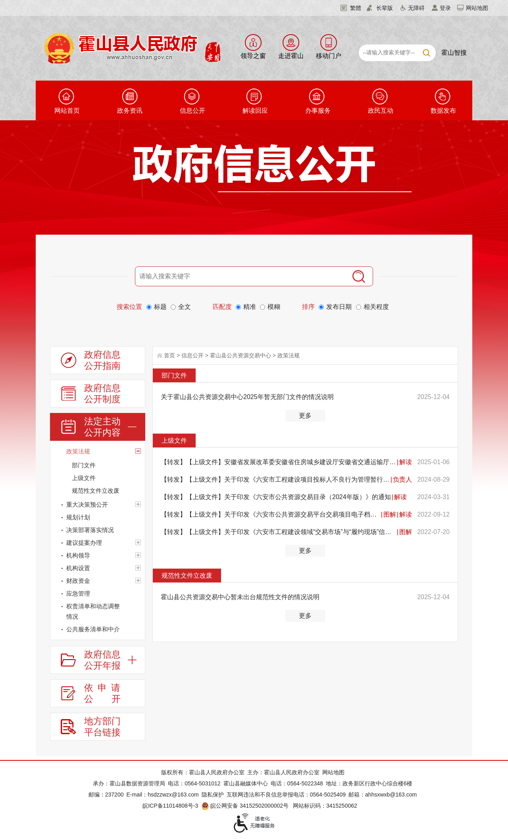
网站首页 (67, 110)
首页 (169, 355)
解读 (405, 462)
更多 (305, 415)
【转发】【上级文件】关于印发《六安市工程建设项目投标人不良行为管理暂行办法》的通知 (275, 479)
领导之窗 (253, 55)
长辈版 (384, 8)
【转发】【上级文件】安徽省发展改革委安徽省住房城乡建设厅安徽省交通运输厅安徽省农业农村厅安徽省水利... (278, 462)
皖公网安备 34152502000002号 (245, 805)
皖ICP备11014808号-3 (170, 805)
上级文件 (174, 440)
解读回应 (255, 110)
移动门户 (328, 55)
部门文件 (174, 375)
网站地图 (477, 8)
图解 (389, 514)
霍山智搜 (454, 52)
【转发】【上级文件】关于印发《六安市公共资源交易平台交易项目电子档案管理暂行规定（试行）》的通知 (270, 514)
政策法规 (288, 355)
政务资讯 (129, 110)
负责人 (402, 479)
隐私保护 (213, 794)
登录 (445, 8)
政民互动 (380, 110)
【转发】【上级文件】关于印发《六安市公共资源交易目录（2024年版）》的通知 (276, 497)
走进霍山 (291, 55)
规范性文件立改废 (187, 575)
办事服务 (318, 110)
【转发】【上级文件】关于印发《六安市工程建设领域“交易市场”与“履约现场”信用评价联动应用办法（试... (278, 531)
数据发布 (443, 110)
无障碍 (416, 8)
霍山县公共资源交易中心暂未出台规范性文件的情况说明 (240, 597)
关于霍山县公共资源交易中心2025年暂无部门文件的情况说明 (247, 396)
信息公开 (192, 110)
